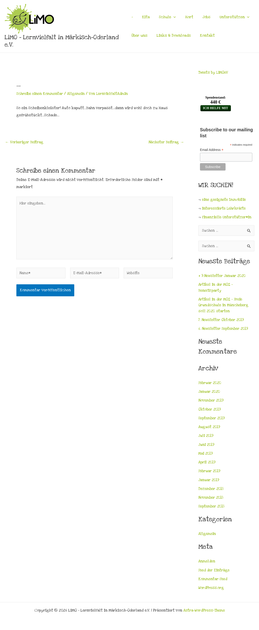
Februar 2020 (210, 384)
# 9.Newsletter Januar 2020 (223, 277)
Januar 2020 (209, 393)
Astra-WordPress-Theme (204, 610)
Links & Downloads (172, 35)
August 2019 (209, 428)
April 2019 (207, 463)
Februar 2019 (209, 472)
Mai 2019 (206, 454)
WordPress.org (211, 589)
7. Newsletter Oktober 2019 (222, 321)
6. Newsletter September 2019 (224, 330)
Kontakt (204, 35)
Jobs (201, 17)
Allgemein (78, 93)
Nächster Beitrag (165, 142)
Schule (164, 17)
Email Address (211, 150)
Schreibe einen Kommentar (40, 93)
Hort (185, 17)
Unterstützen (227, 17)
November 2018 (211, 498)
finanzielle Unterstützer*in (228, 217)
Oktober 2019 (210, 410)
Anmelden (207, 562)
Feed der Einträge (214, 571)
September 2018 (212, 507)
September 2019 (212, 419)
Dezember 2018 (211, 490)
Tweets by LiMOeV (214, 72)
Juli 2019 (206, 437)
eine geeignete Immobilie (225, 200)
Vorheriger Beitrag (25, 142)
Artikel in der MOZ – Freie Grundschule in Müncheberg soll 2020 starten (224, 306)
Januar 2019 (209, 481)
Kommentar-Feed (213, 580)
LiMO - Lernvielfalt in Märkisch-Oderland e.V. (62, 41)
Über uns (139, 35)
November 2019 (211, 401)
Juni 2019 (206, 446)
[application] (170, 17)
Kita (144, 17)
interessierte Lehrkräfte (225, 208)
